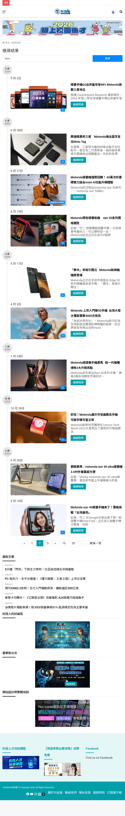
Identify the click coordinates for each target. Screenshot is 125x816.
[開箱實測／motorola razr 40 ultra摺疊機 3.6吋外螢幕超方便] (39, 479)
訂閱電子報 (114, 792)
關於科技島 (55, 792)
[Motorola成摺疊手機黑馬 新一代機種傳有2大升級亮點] (39, 375)
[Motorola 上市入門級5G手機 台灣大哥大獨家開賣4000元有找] (39, 323)
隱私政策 (85, 792)
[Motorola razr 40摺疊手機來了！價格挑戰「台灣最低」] (39, 520)
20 (73, 543)
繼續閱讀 (78, 104)
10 (63, 543)
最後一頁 (95, 543)
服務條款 (99, 792)
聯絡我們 (71, 792)
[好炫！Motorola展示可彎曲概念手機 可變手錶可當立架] (39, 427)
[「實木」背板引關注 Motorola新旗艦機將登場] (39, 283)
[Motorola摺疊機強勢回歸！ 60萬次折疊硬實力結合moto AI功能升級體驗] (39, 190)
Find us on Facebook (99, 757)
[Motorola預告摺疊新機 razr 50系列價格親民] (39, 230)
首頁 (6, 42)
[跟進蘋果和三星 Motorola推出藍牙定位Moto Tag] (39, 149)
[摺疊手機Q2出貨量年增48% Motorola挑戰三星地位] (39, 97)
